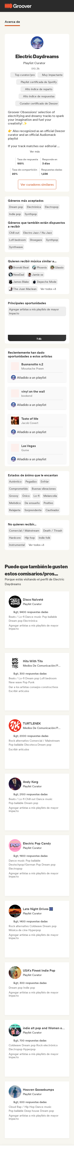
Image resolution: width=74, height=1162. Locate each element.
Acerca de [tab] (12, 22)
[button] (48, 289)
